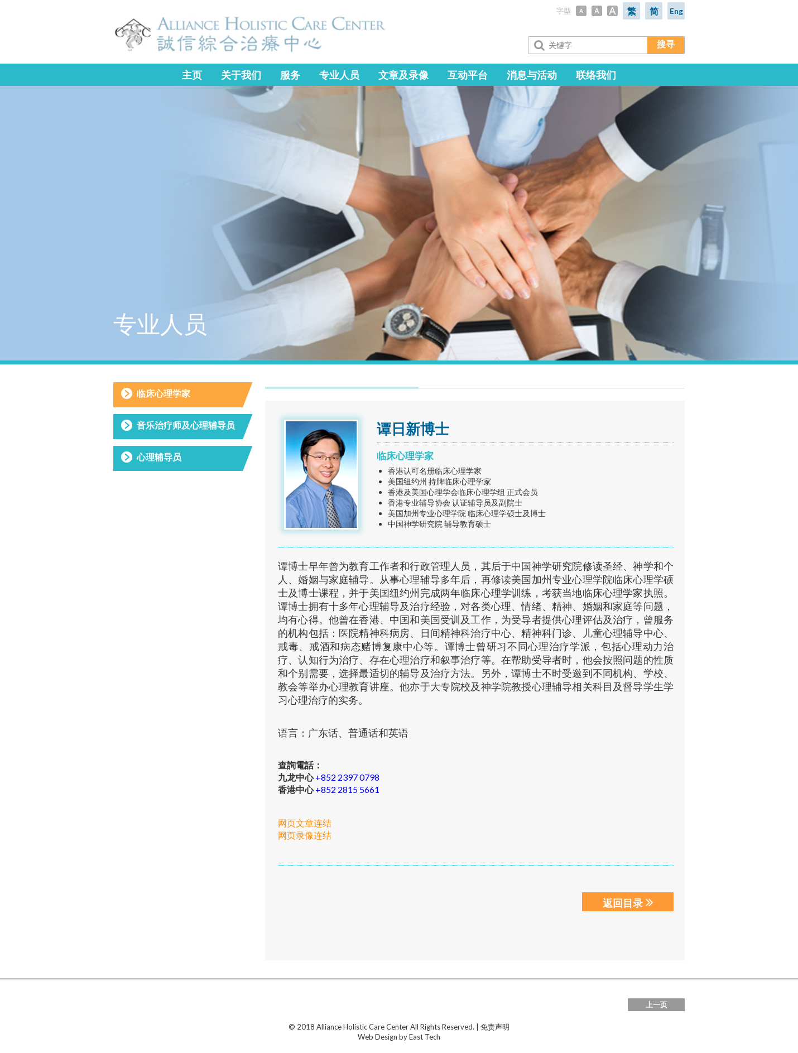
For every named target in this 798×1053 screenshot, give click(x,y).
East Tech (424, 1037)
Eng (676, 11)
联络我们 (596, 75)
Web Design (377, 1037)
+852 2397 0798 (347, 777)
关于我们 (241, 75)
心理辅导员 (159, 456)
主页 (192, 75)
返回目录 (628, 902)
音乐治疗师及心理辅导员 (186, 425)
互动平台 (468, 75)
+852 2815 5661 (347, 790)
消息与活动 (532, 75)
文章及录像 (403, 75)
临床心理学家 (163, 393)
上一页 (656, 1005)
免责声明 (494, 1027)
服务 (290, 75)
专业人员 (339, 75)
